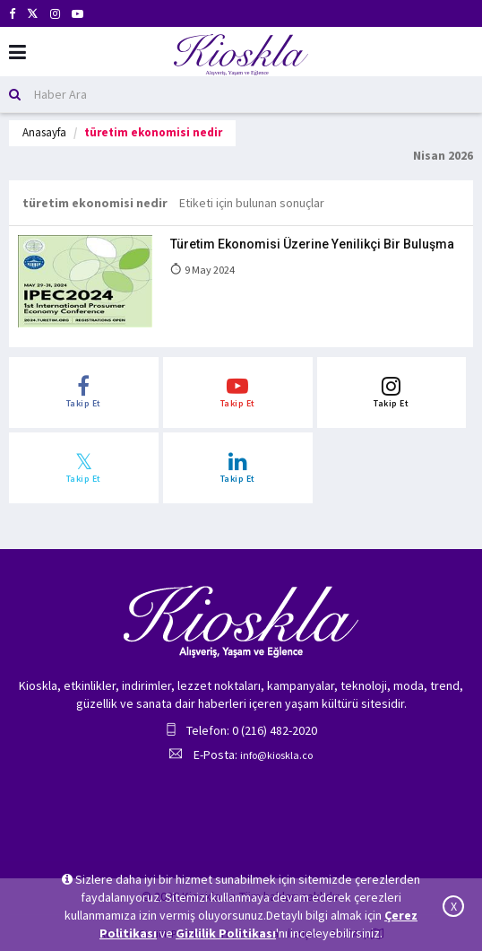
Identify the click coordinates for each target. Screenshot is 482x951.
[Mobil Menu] (17, 52)
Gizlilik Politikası (226, 933)
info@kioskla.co (276, 755)
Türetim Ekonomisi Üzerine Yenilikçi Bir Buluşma (312, 244)
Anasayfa (44, 132)
